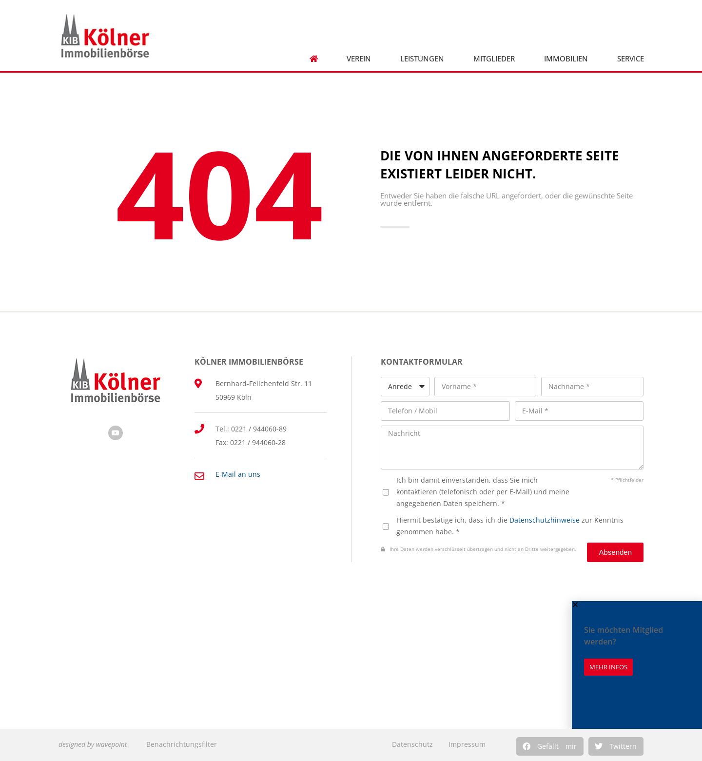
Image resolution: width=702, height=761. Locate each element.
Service (630, 59)
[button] (550, 746)
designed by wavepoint (92, 744)
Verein (359, 59)
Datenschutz (412, 744)
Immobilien (566, 59)
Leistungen (422, 59)
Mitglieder (494, 59)
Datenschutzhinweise (544, 520)
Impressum (467, 744)
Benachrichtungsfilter (181, 744)
